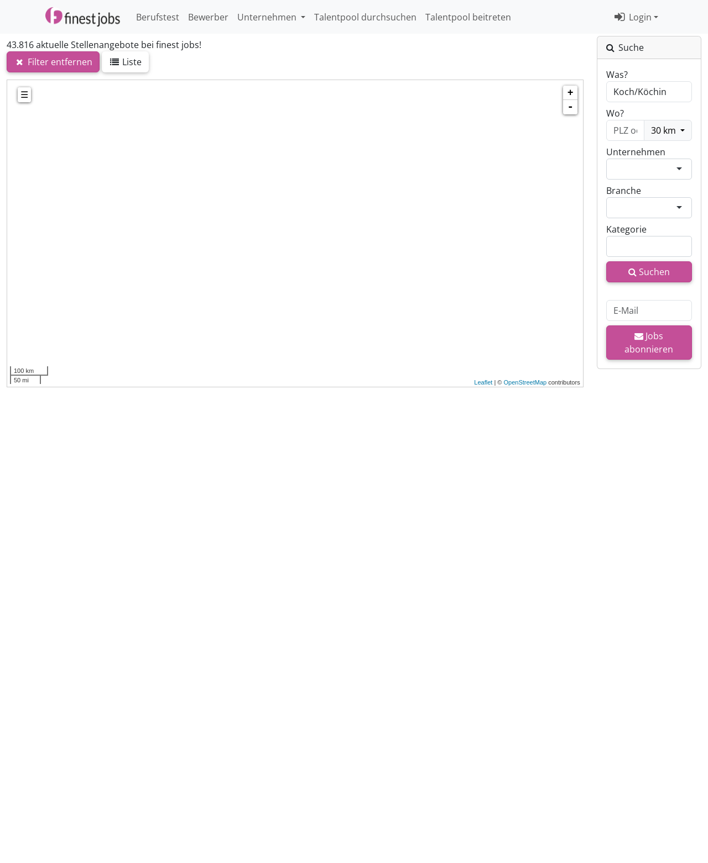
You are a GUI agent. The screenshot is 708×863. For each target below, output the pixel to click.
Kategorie (626, 229)
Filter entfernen (53, 62)
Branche (623, 191)
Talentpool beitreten (468, 17)
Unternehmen (635, 152)
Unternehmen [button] (268, 17)
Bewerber (208, 17)
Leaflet (483, 382)
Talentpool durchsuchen (365, 17)
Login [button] (633, 17)
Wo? (615, 113)
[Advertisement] (295, 559)
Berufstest (157, 17)
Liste (125, 62)
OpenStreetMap (524, 382)
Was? (617, 75)
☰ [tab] (24, 94)
